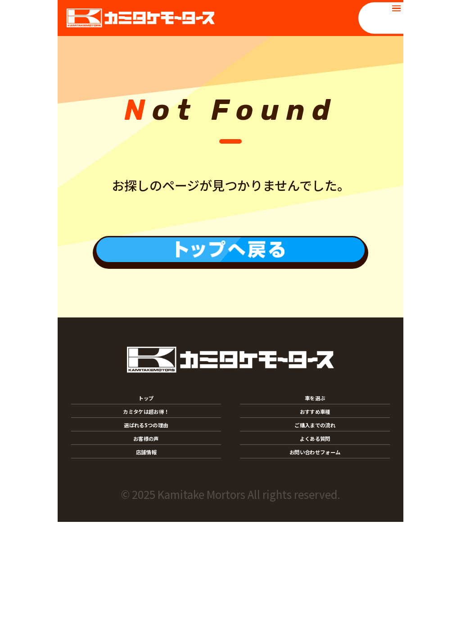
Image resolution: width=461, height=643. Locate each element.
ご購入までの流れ (315, 496)
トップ (146, 426)
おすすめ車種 (315, 461)
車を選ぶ (315, 426)
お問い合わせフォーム (315, 565)
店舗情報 (146, 565)
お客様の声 (146, 530)
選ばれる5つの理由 (146, 496)
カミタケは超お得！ (145, 461)
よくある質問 (315, 530)
